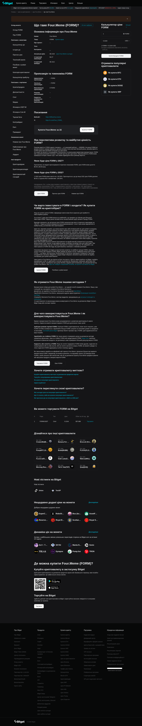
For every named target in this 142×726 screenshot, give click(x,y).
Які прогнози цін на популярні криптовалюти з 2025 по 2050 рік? (56, 398)
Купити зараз (59, 39)
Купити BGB (64, 652)
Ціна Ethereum (65, 665)
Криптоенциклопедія (20, 169)
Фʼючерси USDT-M (19, 107)
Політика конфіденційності (115, 657)
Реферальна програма (91, 672)
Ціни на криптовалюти (24, 12)
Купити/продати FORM (116, 56)
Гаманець (40, 687)
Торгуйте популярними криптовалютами (48, 377)
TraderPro (40, 683)
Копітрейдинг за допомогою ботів (46, 672)
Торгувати (90, 421)
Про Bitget (17, 635)
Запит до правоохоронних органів (115, 639)
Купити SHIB (65, 655)
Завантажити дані (89, 665)
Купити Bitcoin (65, 638)
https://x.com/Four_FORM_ (54, 120)
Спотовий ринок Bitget (50, 330)
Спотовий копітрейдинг (44, 664)
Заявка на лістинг (89, 648)
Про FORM (17, 35)
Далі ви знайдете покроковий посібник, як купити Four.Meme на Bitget (71, 264)
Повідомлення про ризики (115, 664)
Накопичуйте (93, 8)
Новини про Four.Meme (21, 142)
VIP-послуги (88, 652)
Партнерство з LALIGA (21, 672)
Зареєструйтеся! (40, 383)
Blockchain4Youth (19, 679)
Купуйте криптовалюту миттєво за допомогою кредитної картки (56, 374)
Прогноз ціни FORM (58, 193)
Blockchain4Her (19, 682)
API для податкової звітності (93, 679)
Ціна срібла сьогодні (43, 714)
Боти (38, 676)
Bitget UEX (17, 665)
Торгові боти (17, 117)
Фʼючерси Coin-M (19, 112)
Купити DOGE (65, 645)
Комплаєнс (110, 647)
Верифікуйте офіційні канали (93, 641)
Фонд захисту (18, 662)
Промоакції (87, 669)
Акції (38, 648)
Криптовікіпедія (65, 679)
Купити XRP (64, 648)
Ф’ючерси (40, 638)
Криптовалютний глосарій (19, 175)
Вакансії (16, 645)
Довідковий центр (89, 638)
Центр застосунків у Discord (46, 700)
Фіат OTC (40, 690)
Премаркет (17, 132)
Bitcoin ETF (64, 675)
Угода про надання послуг (115, 635)
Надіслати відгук (89, 635)
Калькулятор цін (19, 45)
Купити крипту (65, 635)
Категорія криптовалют (21, 72)
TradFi (39, 641)
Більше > (128, 26)
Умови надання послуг (114, 661)
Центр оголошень (20, 655)
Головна (13, 12)
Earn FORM (58, 363)
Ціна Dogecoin (65, 699)
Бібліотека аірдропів (43, 704)
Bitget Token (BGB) (20, 652)
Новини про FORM (78, 193)
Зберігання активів (90, 662)
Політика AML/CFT (113, 654)
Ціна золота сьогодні (44, 710)
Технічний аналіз (19, 60)
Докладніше (93, 502)
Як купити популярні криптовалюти (46, 380)
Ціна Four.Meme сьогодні (64, 54)
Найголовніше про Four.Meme (19, 148)
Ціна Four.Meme (37, 12)
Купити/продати (18, 87)
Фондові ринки (42, 707)
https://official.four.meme (53, 117)
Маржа (15, 102)
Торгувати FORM (42, 363)
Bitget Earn (85, 338)
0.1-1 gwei (70, 8)
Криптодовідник (18, 164)
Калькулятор (65, 672)
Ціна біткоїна (65, 662)
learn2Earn (77, 291)
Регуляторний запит (113, 644)
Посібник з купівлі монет (19, 66)
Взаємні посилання (20, 669)
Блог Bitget (17, 648)
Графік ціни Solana (67, 669)
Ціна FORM (41, 193)
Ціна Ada (63, 689)
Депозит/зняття (18, 92)
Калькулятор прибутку (21, 77)
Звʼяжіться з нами (19, 638)
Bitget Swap (41, 693)
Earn (14, 127)
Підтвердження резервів (22, 658)
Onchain (40, 645)
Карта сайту (18, 686)
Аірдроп (16, 154)
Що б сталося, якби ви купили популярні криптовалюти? (54, 395)
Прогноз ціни (17, 55)
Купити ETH (64, 641)
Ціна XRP (64, 682)
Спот (14, 97)
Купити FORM (87, 130)
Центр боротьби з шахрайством (94, 645)
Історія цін (16, 50)
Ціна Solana (64, 692)
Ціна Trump (64, 696)
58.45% (52, 8)
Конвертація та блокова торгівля (45, 653)
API (38, 680)
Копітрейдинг (18, 122)
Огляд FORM (18, 30)
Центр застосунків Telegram (46, 697)
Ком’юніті (17, 641)
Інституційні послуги (90, 658)
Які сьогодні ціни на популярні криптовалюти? (50, 392)
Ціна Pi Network (66, 686)
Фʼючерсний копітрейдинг (45, 667)
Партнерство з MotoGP (21, 675)
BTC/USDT (107, 8)
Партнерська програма (91, 655)
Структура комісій (89, 675)
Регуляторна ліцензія (114, 650)
